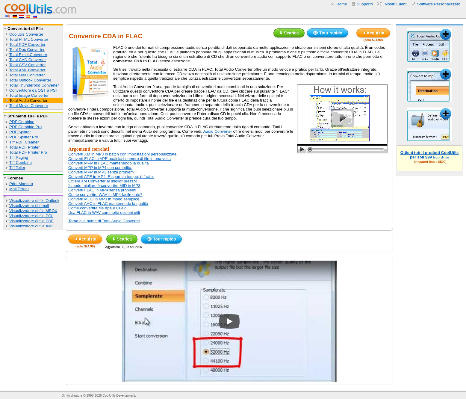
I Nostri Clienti (395, 4)
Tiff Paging (18, 157)
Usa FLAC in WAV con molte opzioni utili (104, 212)
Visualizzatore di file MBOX (33, 210)
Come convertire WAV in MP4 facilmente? (105, 194)
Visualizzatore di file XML (31, 226)
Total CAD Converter (27, 60)
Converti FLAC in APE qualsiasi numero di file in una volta (119, 158)
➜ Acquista (373, 33)
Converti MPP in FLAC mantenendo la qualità (108, 163)
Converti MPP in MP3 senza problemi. (102, 172)
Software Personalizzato (438, 4)
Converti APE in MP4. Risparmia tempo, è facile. (111, 176)
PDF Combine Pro (25, 127)
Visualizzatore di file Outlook (34, 200)
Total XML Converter (27, 70)
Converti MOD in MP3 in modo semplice (103, 199)
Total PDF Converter (27, 44)
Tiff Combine (20, 162)
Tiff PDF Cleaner (24, 142)
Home (341, 4)
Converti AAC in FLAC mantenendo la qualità (108, 203)
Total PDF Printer (24, 147)
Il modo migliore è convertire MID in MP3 (104, 185)
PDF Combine (21, 122)
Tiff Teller (17, 167)
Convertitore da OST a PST (33, 90)
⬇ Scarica (289, 33)
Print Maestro (21, 184)
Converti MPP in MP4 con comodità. (100, 167)
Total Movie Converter (28, 105)
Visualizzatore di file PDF (31, 221)
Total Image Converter (29, 95)
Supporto (365, 4)
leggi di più (441, 157)
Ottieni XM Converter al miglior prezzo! (102, 181)
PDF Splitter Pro (23, 137)
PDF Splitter (20, 132)
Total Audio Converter (28, 100)
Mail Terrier (19, 189)
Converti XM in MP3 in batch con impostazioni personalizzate (122, 154)
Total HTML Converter (28, 39)
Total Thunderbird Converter (34, 85)
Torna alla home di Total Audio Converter (104, 221)
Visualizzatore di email (29, 205)
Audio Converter (217, 131)
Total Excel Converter (28, 54)
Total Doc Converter (27, 49)
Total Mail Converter (27, 75)
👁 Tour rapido (327, 33)
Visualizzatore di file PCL (31, 216)
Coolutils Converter (26, 34)
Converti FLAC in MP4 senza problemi (102, 190)
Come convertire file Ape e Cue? (97, 208)
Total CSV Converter (27, 65)
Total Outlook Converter (30, 80)
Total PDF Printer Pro (28, 152)
